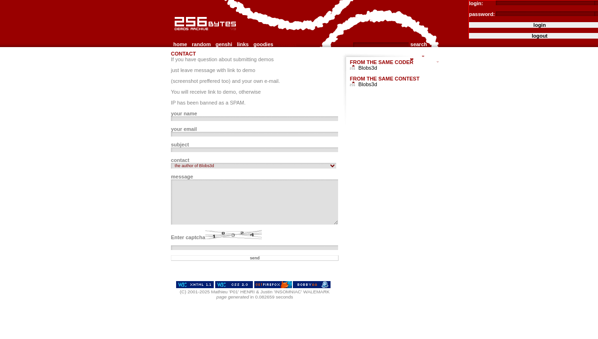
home (180, 44)
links (243, 44)
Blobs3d (367, 68)
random (201, 44)
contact (287, 44)
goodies (263, 44)
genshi (224, 44)
